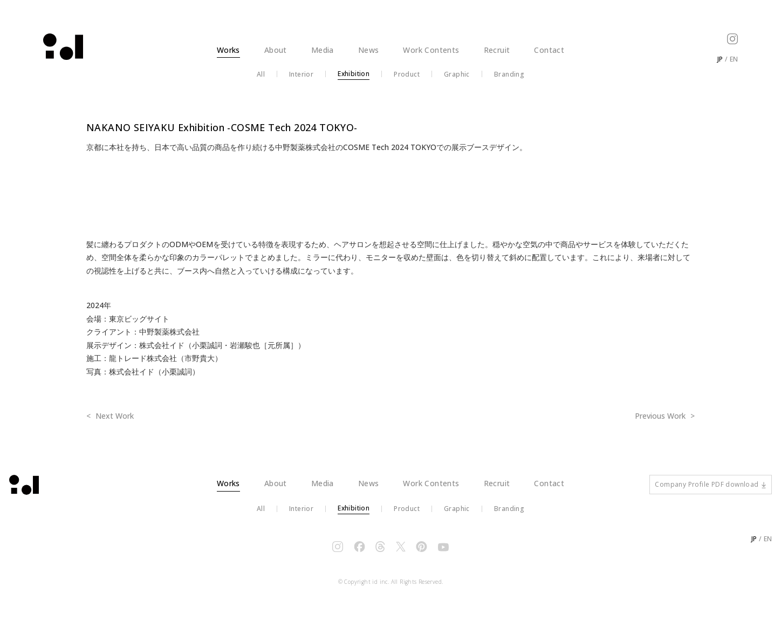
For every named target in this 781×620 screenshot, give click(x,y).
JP (720, 59)
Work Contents (431, 50)
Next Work (113, 416)
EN (734, 59)
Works (228, 50)
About (275, 50)
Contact (549, 50)
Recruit (497, 50)
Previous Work (661, 416)
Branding (509, 74)
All (261, 74)
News (368, 50)
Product (407, 74)
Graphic (457, 74)
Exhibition (353, 74)
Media (322, 50)
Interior (301, 74)
